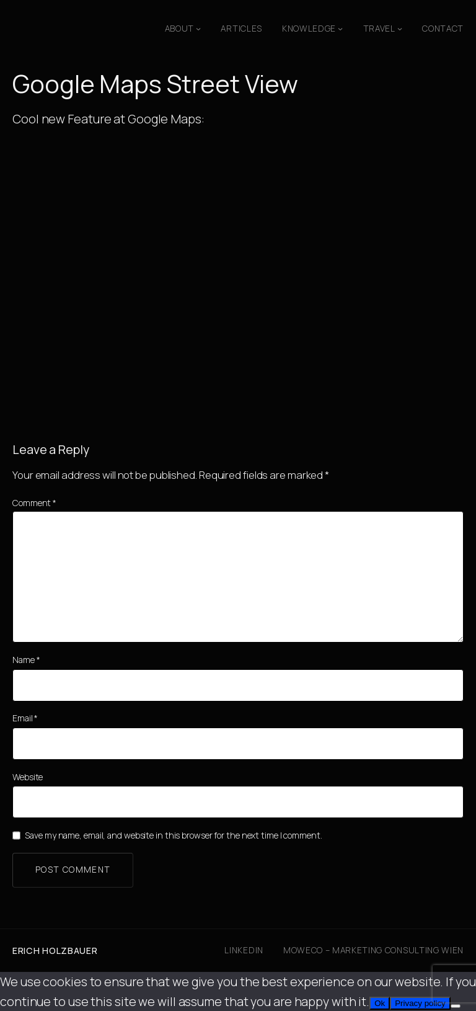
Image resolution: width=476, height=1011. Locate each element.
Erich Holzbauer (55, 950)
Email (25, 718)
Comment (34, 503)
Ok (379, 1003)
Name (26, 660)
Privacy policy (420, 1003)
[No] (456, 1006)
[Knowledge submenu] (340, 28)
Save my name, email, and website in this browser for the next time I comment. (173, 835)
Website (27, 777)
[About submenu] (198, 28)
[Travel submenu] (399, 28)
